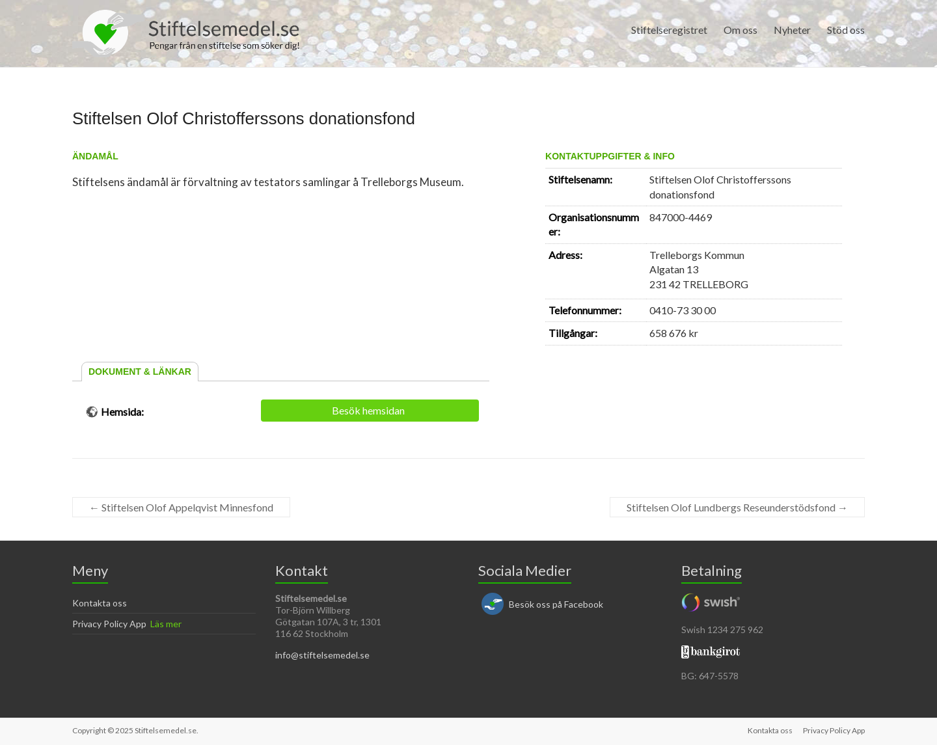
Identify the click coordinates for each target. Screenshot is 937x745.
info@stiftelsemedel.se (322, 654)
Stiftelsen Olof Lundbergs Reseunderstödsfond (737, 507)
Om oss (740, 29)
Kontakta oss (99, 602)
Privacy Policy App (109, 623)
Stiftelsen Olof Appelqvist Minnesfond (181, 507)
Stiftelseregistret (669, 29)
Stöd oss (846, 29)
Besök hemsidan (368, 410)
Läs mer (166, 623)
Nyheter (792, 29)
